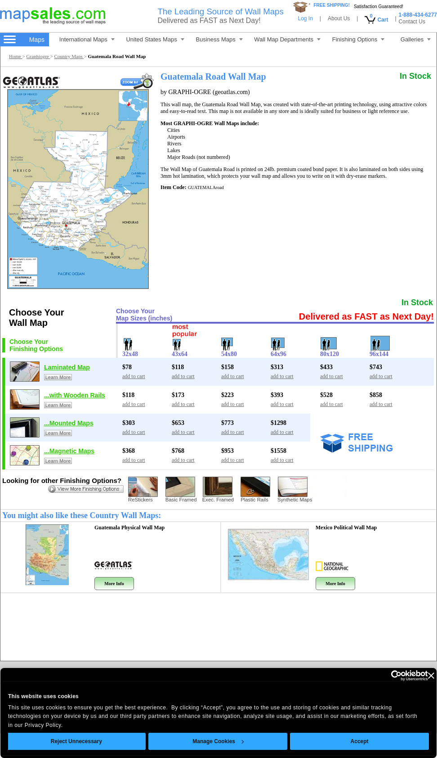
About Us (339, 18)
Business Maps (219, 39)
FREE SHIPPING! (331, 5)
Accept (347, 741)
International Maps (87, 39)
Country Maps (69, 56)
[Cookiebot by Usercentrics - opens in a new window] (375, 675)
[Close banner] (418, 675)
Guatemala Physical (129, 527)
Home (15, 56)
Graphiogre (38, 56)
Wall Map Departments (287, 39)
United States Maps (155, 39)
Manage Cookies (205, 741)
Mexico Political (346, 527)
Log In (305, 18)
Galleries (416, 39)
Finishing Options (358, 39)
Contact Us (412, 21)
